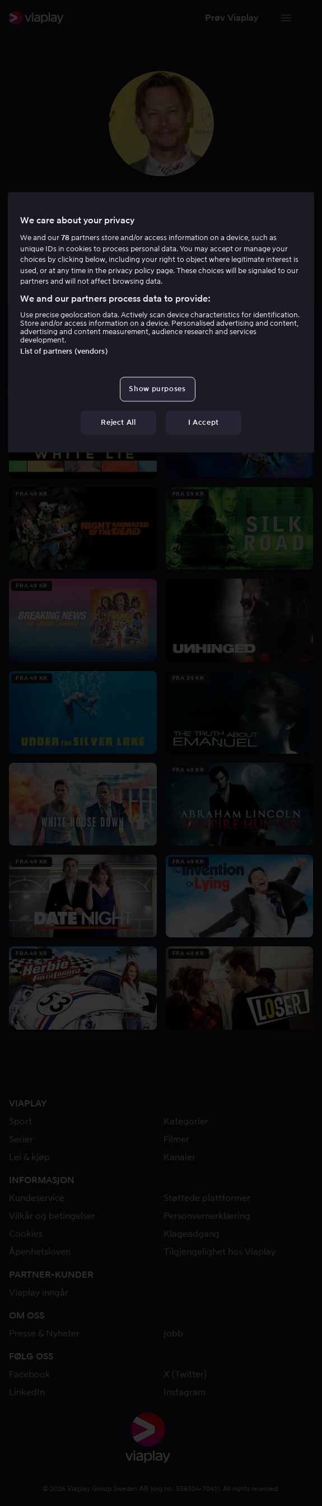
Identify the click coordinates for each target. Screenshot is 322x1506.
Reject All (118, 423)
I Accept (203, 423)
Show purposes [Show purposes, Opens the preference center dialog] (157, 388)
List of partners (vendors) (64, 351)
